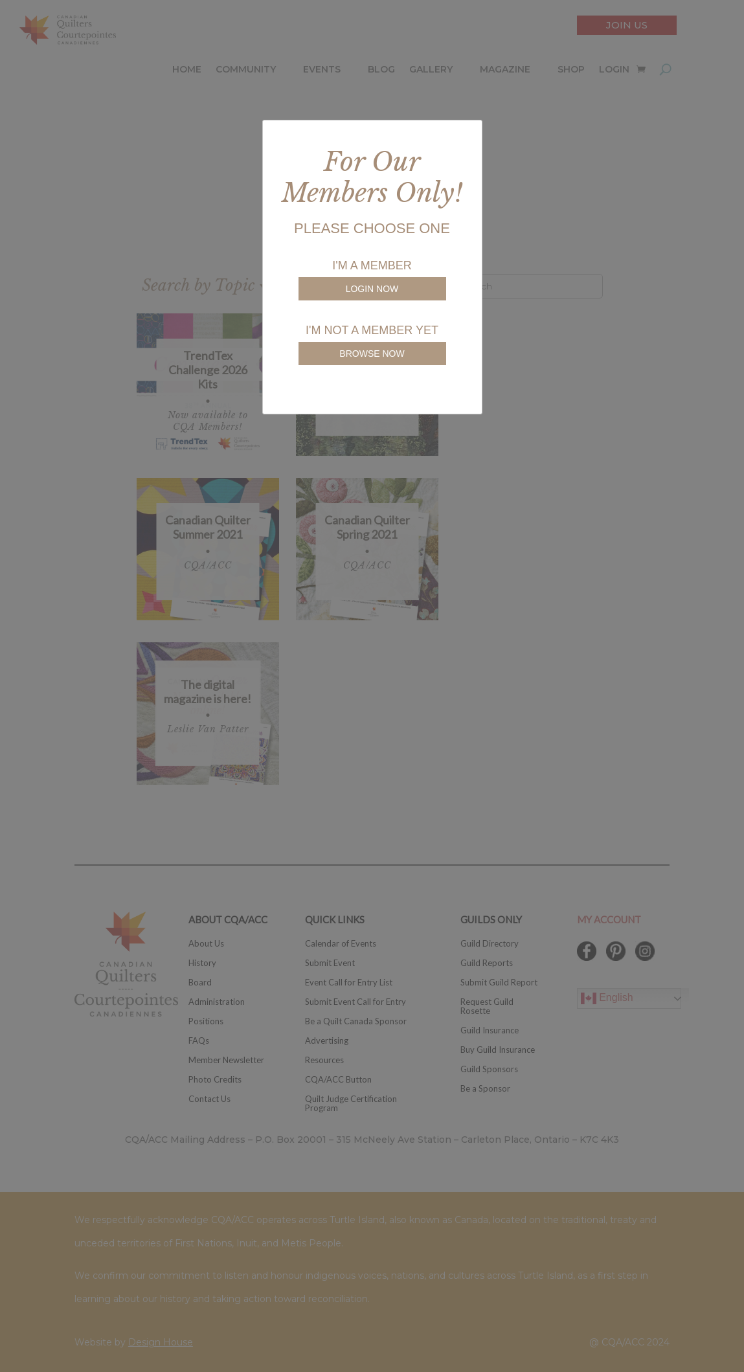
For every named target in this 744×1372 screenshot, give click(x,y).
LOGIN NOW (372, 289)
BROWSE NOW (371, 353)
